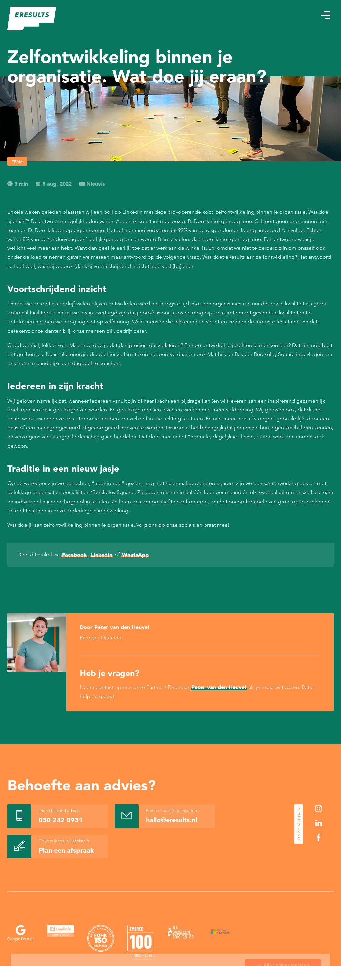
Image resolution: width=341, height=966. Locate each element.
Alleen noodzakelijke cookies (283, 954)
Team (17, 161)
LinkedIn (101, 554)
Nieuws (92, 183)
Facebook (74, 554)
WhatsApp (135, 554)
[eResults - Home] (31, 18)
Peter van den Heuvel (218, 687)
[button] (325, 15)
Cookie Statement (140, 941)
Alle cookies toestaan (283, 926)
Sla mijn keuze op (283, 940)
